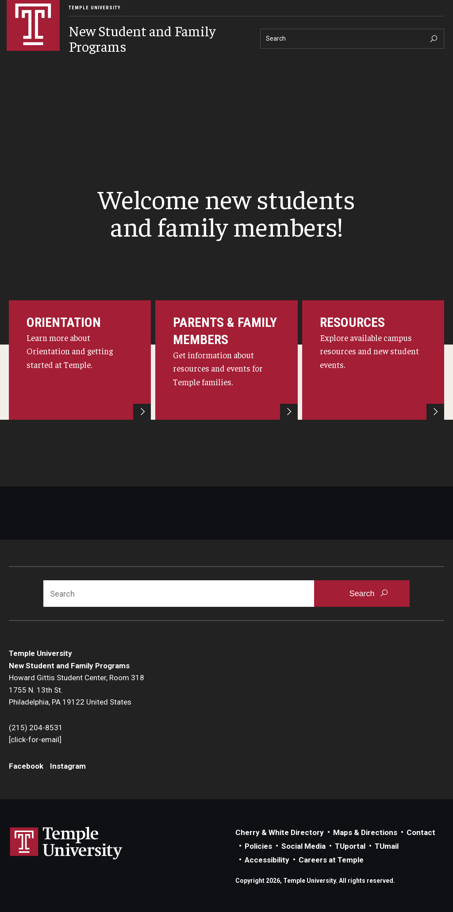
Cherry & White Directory (279, 832)
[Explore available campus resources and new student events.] (373, 360)
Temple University (95, 8)
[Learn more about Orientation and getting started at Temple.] (80, 360)
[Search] (352, 39)
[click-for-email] (35, 739)
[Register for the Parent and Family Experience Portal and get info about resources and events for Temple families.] (226, 360)
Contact (421, 832)
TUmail (387, 846)
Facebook (26, 766)
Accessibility (267, 859)
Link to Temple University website (66, 843)
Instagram (68, 766)
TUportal (350, 846)
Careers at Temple (331, 859)
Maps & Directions (365, 832)
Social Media (303, 846)
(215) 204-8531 (36, 727)
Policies (258, 846)
